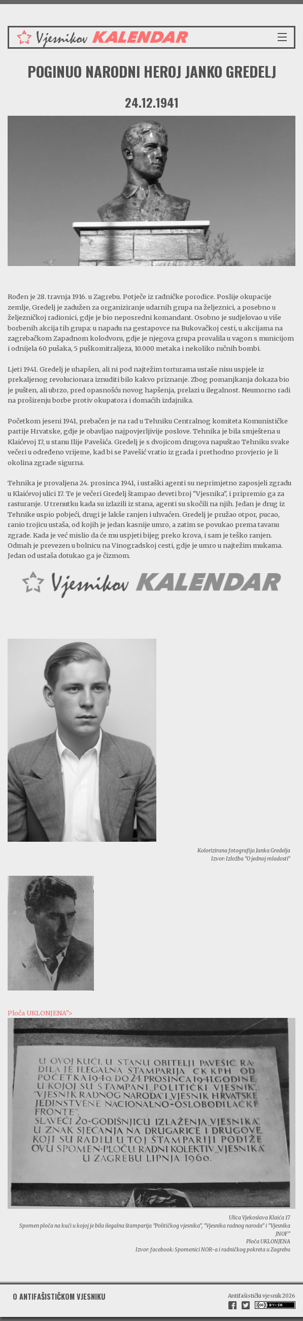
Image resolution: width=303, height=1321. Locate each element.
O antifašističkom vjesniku (59, 1296)
